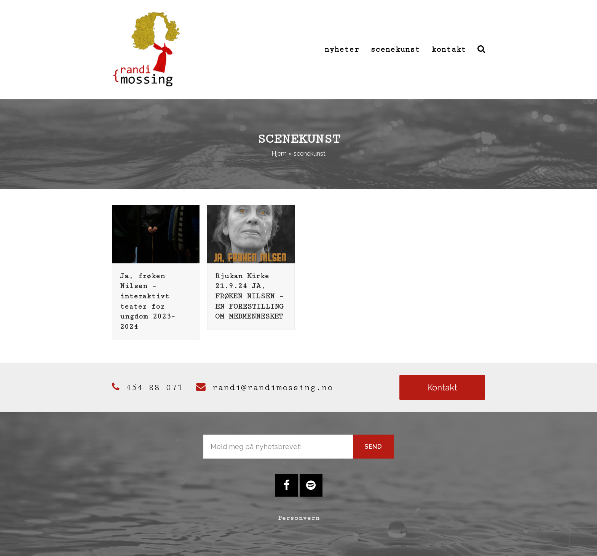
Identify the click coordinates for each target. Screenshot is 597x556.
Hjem (279, 153)
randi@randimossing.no (264, 387)
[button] (481, 49)
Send (373, 446)
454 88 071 (147, 387)
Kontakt (442, 387)
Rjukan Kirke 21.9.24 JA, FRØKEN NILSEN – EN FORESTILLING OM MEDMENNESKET (249, 296)
